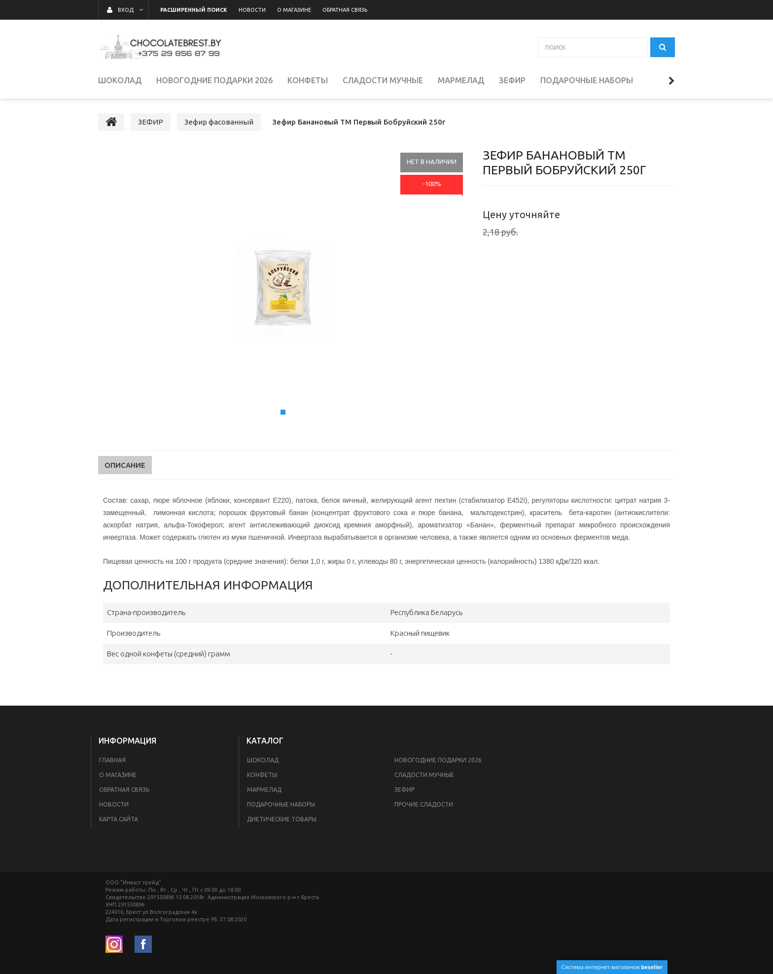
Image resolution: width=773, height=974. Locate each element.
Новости (114, 804)
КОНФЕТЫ (262, 775)
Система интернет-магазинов (612, 967)
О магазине (118, 775)
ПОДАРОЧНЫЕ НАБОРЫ (281, 804)
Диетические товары (281, 819)
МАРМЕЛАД (264, 789)
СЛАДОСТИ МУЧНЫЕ (424, 775)
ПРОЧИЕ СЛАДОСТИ (423, 804)
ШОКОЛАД (263, 760)
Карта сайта (118, 819)
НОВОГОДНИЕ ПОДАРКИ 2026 (438, 760)
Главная (112, 760)
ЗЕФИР (404, 789)
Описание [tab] (125, 465)
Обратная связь (124, 789)
